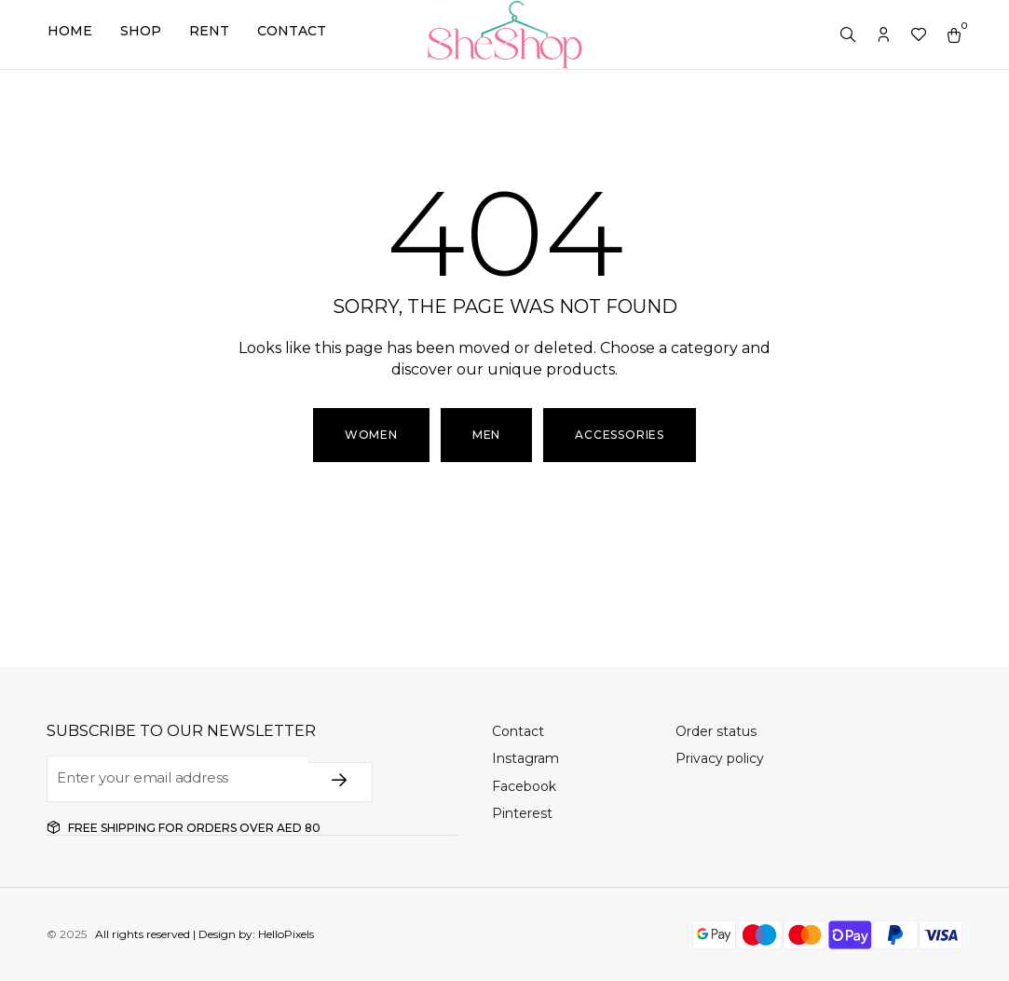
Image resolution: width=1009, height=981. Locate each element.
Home (70, 30)
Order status (716, 731)
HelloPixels (284, 934)
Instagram (525, 758)
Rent (209, 30)
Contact (291, 30)
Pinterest (522, 813)
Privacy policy (719, 758)
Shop (140, 30)
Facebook (524, 786)
